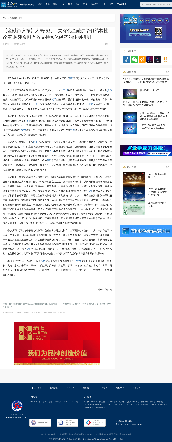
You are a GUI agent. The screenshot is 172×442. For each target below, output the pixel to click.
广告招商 (103, 388)
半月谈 (126, 405)
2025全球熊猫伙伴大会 (157, 204)
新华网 (152, 402)
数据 (62, 4)
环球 (137, 405)
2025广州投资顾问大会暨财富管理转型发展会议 (157, 191)
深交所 (128, 402)
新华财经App (35, 402)
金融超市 (94, 4)
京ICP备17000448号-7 (49, 434)
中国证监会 (100, 402)
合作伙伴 (136, 388)
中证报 (107, 405)
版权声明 (120, 388)
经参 (120, 405)
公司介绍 (54, 388)
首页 (40, 4)
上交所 (121, 402)
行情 (70, 4)
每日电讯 (144, 405)
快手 (71, 402)
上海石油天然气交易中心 (93, 405)
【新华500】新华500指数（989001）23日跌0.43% (152, 126)
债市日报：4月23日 (149, 90)
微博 (50, 402)
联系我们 (87, 388)
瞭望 (132, 405)
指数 (111, 4)
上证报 (114, 405)
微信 (44, 402)
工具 (77, 4)
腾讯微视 (57, 402)
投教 (104, 4)
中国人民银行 (89, 402)
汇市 (91, 104)
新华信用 (144, 402)
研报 (55, 4)
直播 (85, 4)
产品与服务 (122, 4)
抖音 (65, 402)
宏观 (65, 90)
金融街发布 (12, 18)
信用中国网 (88, 407)
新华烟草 (153, 405)
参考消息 (160, 402)
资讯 (48, 4)
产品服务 (71, 388)
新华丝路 (135, 402)
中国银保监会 (112, 402)
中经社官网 (37, 388)
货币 (71, 78)
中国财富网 (162, 405)
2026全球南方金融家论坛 (157, 176)
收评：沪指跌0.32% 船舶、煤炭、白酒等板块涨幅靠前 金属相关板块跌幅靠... (154, 116)
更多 (167, 72)
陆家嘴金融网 (100, 407)
